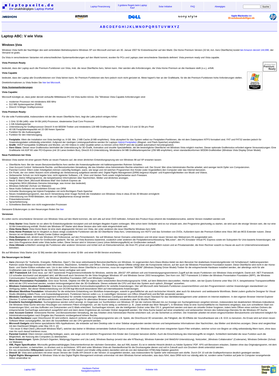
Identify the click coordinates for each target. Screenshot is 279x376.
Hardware (87, 368)
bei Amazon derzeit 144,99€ (254, 50)
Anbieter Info (152, 369)
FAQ (193, 6)
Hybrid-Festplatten (127, 142)
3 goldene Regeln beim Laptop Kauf (132, 6)
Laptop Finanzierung (100, 6)
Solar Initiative (165, 6)
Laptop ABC (30, 369)
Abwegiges (220, 6)
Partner (95, 368)
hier (62, 209)
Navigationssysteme (90, 371)
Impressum (200, 369)
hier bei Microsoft (51, 82)
